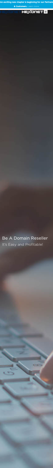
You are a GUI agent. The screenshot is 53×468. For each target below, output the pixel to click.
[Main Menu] (46, 12)
